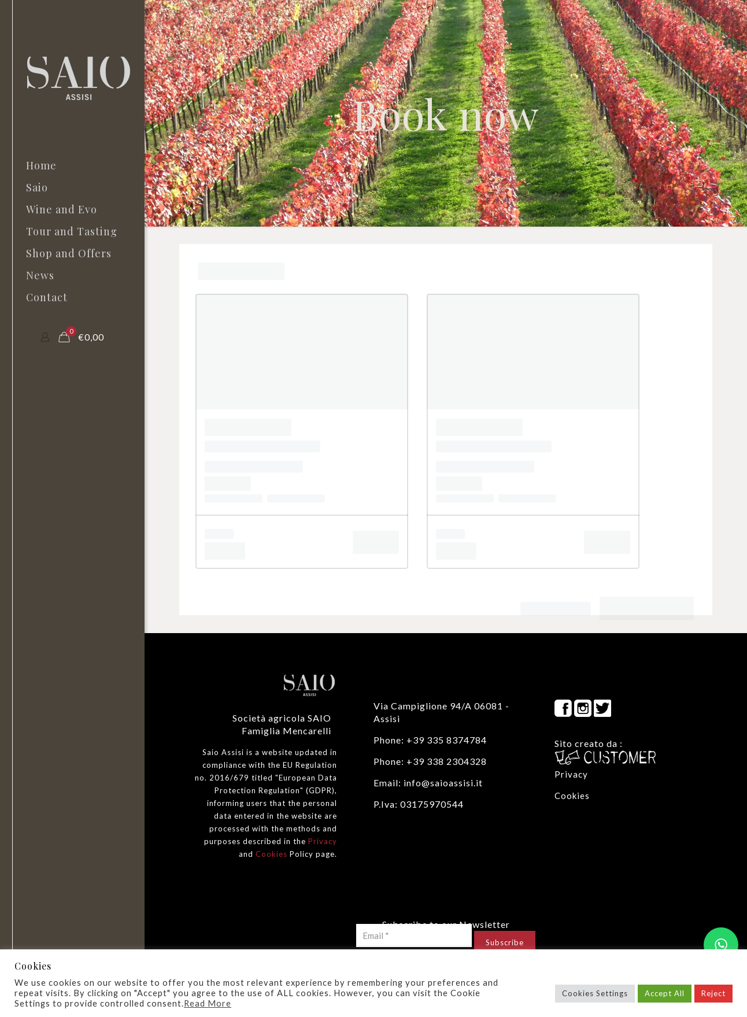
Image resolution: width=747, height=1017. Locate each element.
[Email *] (414, 935)
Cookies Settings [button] (595, 993)
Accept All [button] (665, 993)
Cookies (271, 854)
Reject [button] (713, 993)
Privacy (322, 841)
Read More (207, 1003)
